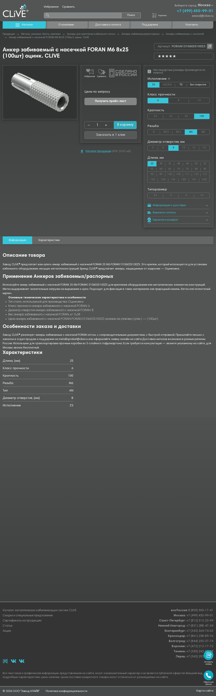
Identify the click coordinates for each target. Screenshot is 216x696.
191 (195, 182)
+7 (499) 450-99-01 (195, 11)
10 (203, 100)
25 (174, 116)
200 (205, 182)
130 (164, 182)
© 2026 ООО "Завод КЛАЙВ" (21, 691)
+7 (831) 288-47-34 (199, 626)
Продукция (9, 34)
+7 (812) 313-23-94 (199, 621)
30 (162, 165)
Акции (7, 631)
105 (179, 176)
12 (196, 149)
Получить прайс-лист (110, 101)
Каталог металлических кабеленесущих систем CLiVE (39, 610)
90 (153, 176)
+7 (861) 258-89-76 (199, 636)
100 (170, 176)
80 (198, 170)
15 (206, 149)
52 (206, 165)
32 (171, 165)
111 (188, 176)
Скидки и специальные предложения (28, 615)
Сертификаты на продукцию (22, 621)
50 (189, 116)
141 (175, 182)
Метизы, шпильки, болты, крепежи (41, 34)
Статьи (7, 626)
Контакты (192, 24)
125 (154, 182)
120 (197, 176)
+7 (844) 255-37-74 (199, 641)
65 (171, 170)
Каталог (24, 24)
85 (206, 170)
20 (158, 116)
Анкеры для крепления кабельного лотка (91, 34)
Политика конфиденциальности (66, 691)
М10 (168, 132)
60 (162, 170)
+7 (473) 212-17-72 (199, 646)
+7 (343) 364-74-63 (199, 631)
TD (182, 86)
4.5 (158, 198)
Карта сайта (204, 691)
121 (206, 176)
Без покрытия (197, 85)
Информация (17, 243)
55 (153, 170)
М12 (180, 132)
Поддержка (150, 24)
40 (189, 165)
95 (162, 176)
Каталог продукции (96, 151)
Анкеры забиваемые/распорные (140, 34)
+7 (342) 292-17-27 (199, 656)
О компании (66, 24)
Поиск (131, 15)
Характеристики (49, 243)
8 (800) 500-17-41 (200, 610)
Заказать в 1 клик (110, 135)
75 (189, 170)
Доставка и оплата (108, 24)
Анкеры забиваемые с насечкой (185, 34)
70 (180, 170)
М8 (205, 132)
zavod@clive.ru (202, 16)
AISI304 (168, 85)
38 (180, 165)
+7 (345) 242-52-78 (199, 651)
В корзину (121, 125)
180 (185, 182)
